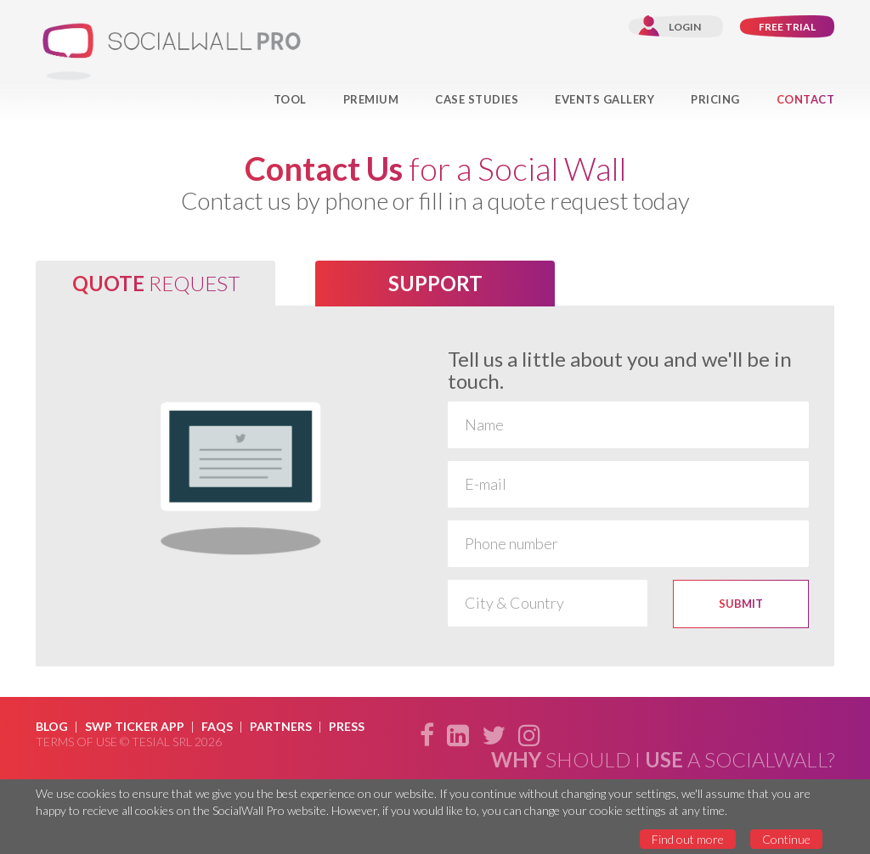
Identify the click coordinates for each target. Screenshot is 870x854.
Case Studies (476, 99)
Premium (371, 99)
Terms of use (76, 741)
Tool (290, 99)
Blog (52, 726)
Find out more (688, 839)
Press (346, 726)
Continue (786, 839)
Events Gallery (604, 99)
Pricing (715, 99)
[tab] (155, 283)
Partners (281, 726)
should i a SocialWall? (662, 759)
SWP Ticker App (134, 726)
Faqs (217, 726)
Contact (806, 99)
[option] (435, 486)
